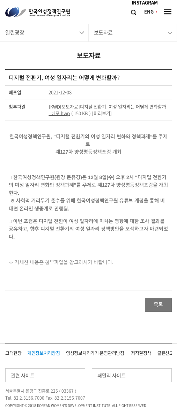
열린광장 (14, 32)
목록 (158, 304)
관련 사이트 (23, 375)
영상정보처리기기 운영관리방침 (95, 353)
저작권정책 (141, 353)
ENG (149, 11)
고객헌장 (13, 353)
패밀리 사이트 (111, 375)
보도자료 (103, 32)
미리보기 (102, 113)
